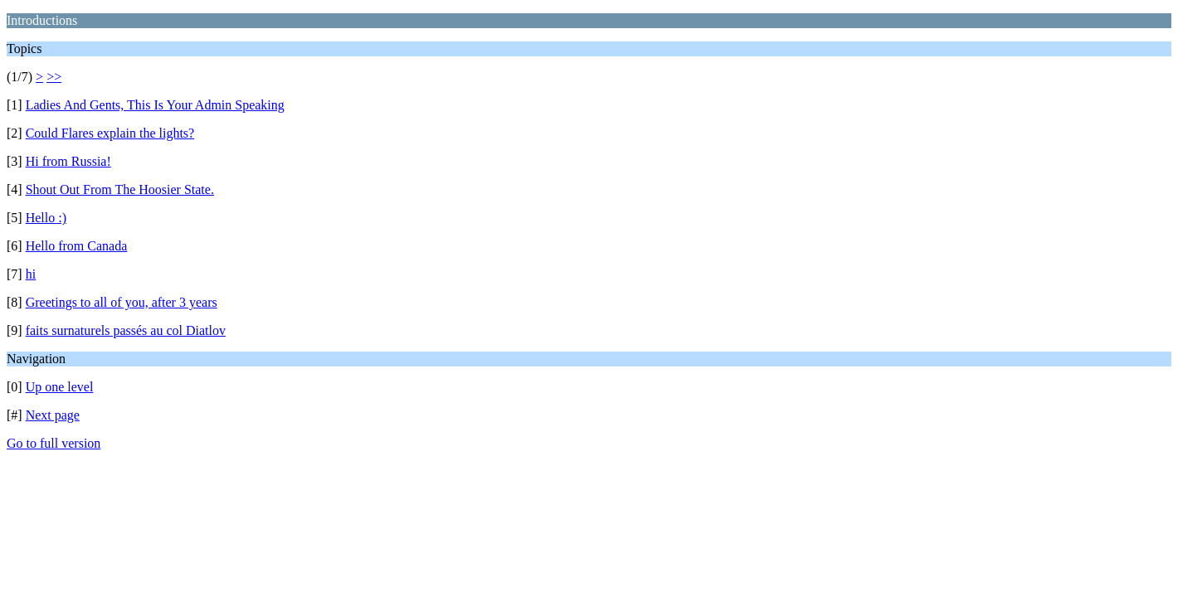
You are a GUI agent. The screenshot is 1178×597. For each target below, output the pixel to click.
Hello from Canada (77, 246)
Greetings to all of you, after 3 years (121, 302)
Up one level (60, 387)
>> (53, 77)
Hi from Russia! (68, 161)
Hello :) (46, 218)
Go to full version (53, 443)
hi (31, 274)
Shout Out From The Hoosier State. (120, 189)
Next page (53, 415)
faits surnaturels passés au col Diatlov (126, 330)
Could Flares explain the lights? (110, 133)
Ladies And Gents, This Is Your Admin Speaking (155, 105)
